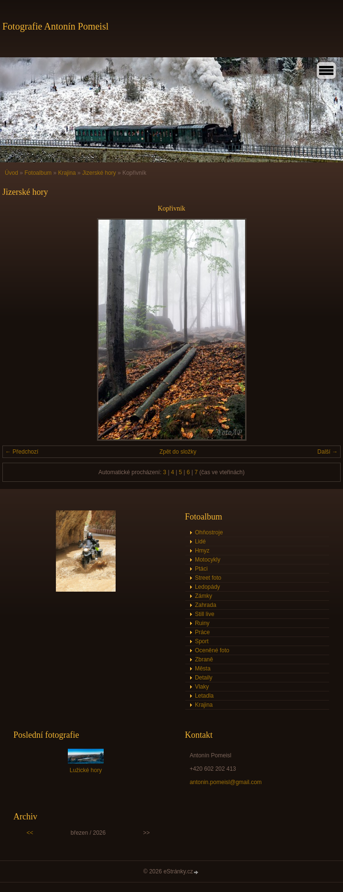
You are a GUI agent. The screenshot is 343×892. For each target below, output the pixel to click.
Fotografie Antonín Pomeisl (55, 26)
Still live (204, 614)
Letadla (204, 695)
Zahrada (205, 605)
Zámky (203, 596)
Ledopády (207, 587)
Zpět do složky (178, 451)
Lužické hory (86, 770)
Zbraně (204, 659)
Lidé (200, 541)
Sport (202, 641)
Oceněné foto (212, 650)
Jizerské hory (99, 173)
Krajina (66, 173)
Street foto (208, 577)
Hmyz (202, 550)
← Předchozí (21, 451)
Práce (202, 632)
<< (29, 832)
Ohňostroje (209, 532)
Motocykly (207, 559)
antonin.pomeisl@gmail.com (226, 782)
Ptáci (201, 568)
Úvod (11, 173)
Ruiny (202, 623)
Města (203, 668)
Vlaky (202, 686)
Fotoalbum (38, 173)
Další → (327, 451)
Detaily (204, 677)
